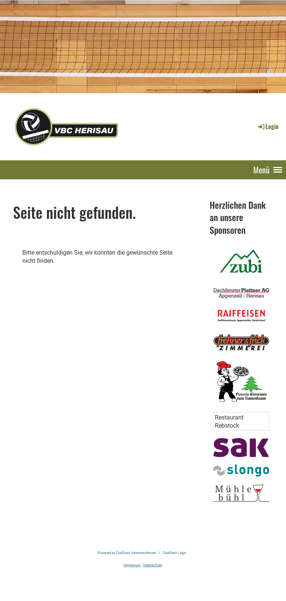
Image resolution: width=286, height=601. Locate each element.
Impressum (132, 565)
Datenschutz (152, 565)
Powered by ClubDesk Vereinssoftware (127, 553)
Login (268, 126)
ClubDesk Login (174, 553)
